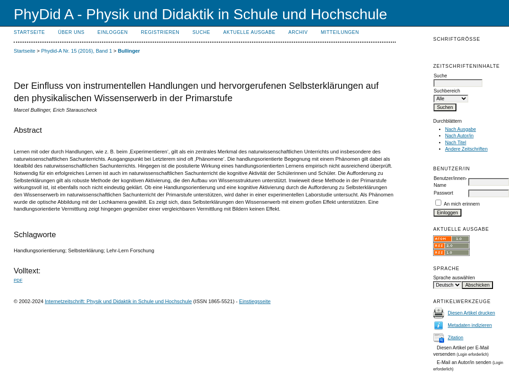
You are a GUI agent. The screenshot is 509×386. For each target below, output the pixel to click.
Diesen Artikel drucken (471, 312)
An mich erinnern (462, 204)
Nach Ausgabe (460, 129)
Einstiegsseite (255, 301)
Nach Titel (455, 142)
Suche (201, 32)
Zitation (455, 337)
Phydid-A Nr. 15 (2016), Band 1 (76, 51)
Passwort (443, 193)
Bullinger (129, 51)
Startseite (29, 32)
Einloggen (112, 32)
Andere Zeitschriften (466, 149)
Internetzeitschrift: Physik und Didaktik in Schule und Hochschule (118, 301)
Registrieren (160, 32)
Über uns (71, 32)
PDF (18, 280)
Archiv (298, 32)
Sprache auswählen (454, 277)
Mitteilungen (340, 32)
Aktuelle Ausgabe (249, 32)
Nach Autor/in (459, 135)
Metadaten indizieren (470, 325)
